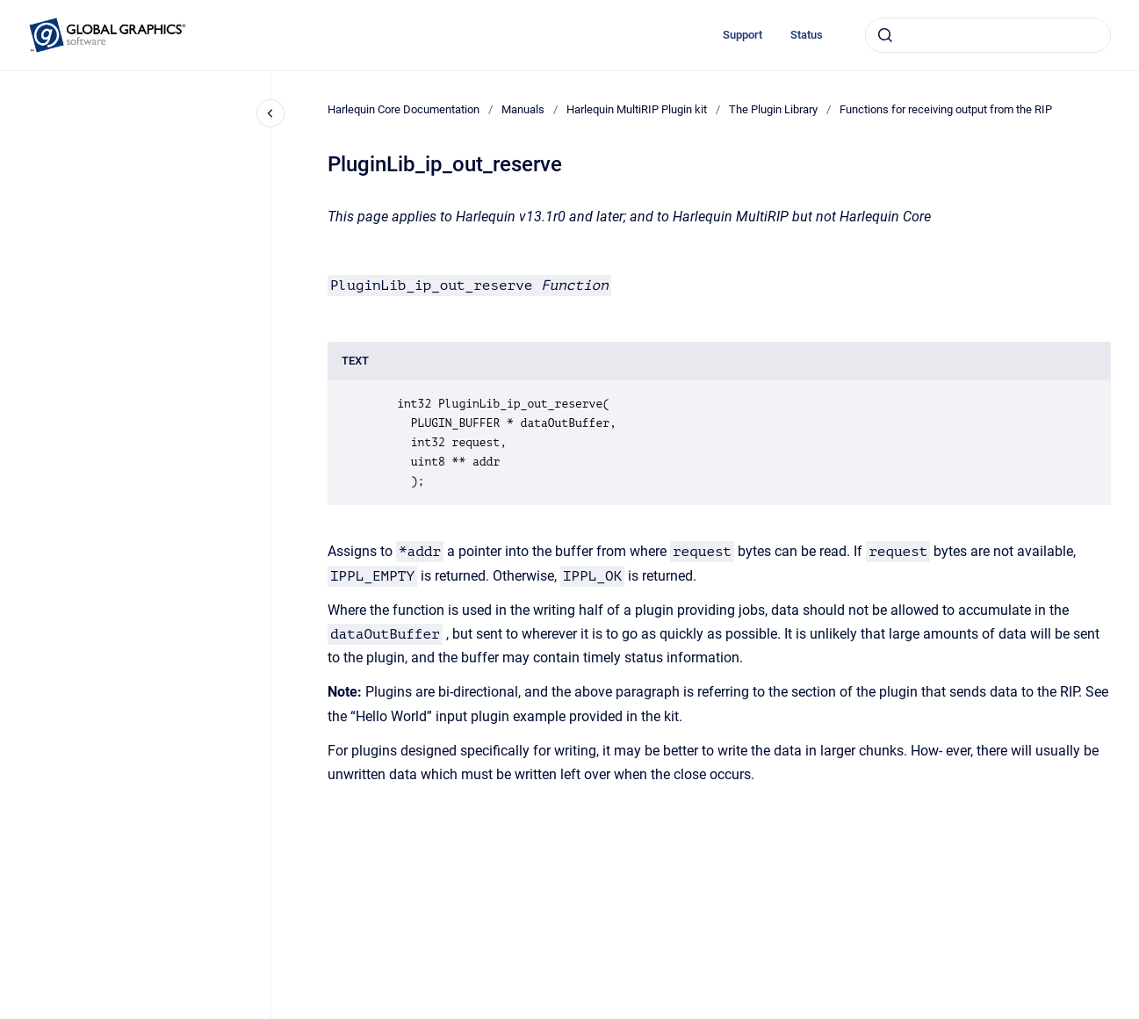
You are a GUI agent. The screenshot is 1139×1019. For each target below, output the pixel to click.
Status (806, 34)
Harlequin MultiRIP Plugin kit (636, 109)
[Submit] (885, 35)
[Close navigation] (270, 113)
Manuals (522, 109)
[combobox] (988, 35)
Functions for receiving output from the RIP (946, 109)
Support (742, 34)
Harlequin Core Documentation (403, 109)
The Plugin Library (773, 109)
